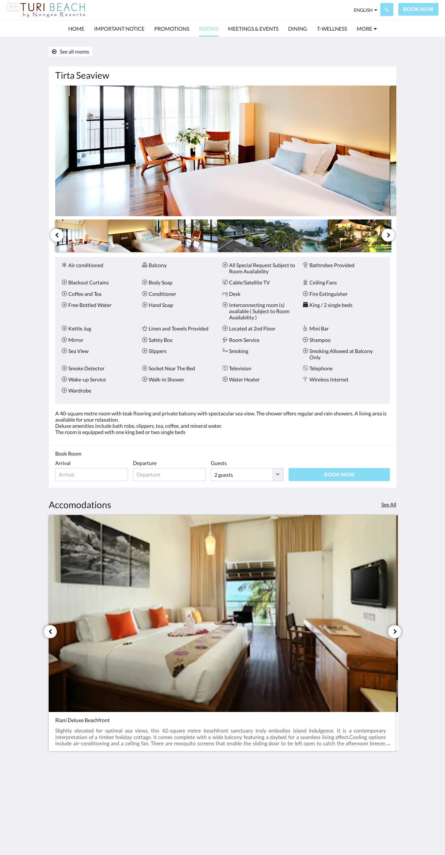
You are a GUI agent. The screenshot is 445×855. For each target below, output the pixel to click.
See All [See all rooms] (388, 504)
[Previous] (56, 235)
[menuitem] (76, 29)
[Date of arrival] (95, 474)
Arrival (63, 463)
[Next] (388, 235)
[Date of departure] (180, 474)
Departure (152, 463)
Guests (233, 463)
